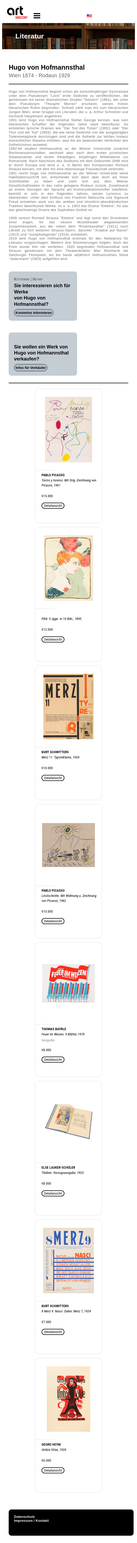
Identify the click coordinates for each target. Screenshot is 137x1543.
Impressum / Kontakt (31, 1521)
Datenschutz (24, 1517)
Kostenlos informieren (34, 313)
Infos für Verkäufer (31, 368)
